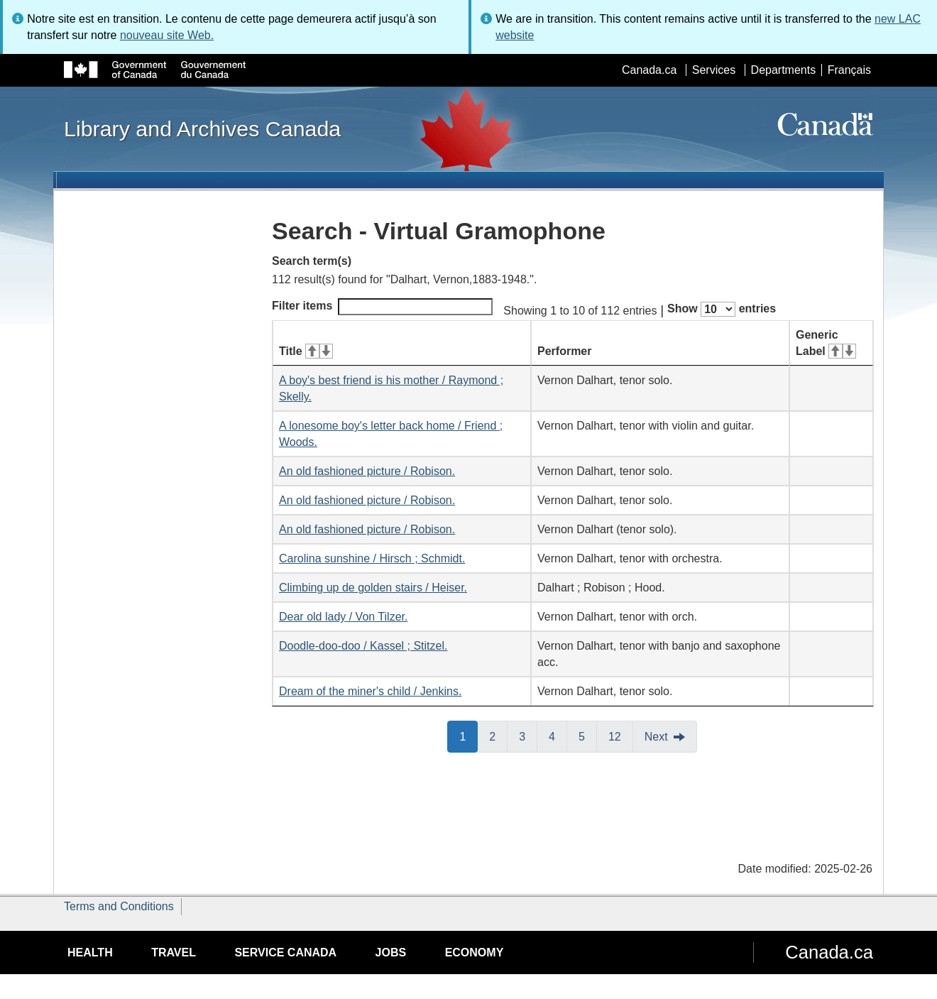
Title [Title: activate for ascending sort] (306, 351)
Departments (783, 70)
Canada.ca (649, 70)
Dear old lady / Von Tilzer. (343, 617)
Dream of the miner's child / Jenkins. (370, 691)
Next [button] (656, 737)
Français (849, 70)
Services (713, 70)
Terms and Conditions (119, 906)
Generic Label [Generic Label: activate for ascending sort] (826, 343)
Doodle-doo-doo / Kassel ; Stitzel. (363, 646)
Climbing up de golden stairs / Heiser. (373, 588)
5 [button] (588, 735)
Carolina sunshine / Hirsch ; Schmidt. (372, 558)
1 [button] (468, 735)
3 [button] (528, 735)
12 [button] (620, 735)
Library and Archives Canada (202, 128)
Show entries (721, 309)
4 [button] (558, 735)
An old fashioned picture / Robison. (367, 471)
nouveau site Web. (167, 35)
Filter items (382, 306)
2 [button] (498, 735)
